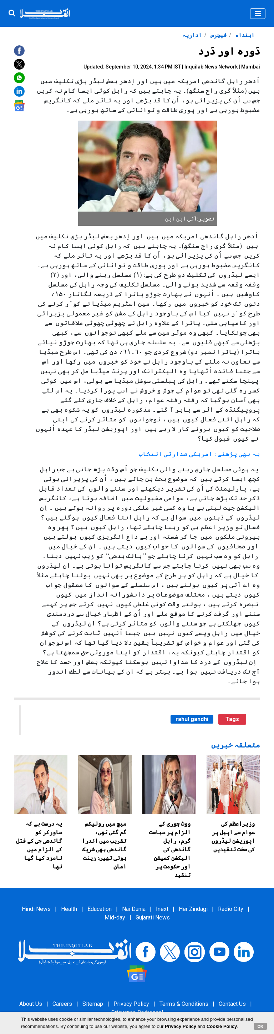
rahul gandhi (192, 719)
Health (69, 909)
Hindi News (36, 909)
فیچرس (218, 35)
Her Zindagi (193, 909)
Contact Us (232, 1003)
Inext (162, 909)
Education (99, 909)
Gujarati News (153, 917)
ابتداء (244, 35)
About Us (30, 1003)
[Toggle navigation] (257, 13)
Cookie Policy (222, 1026)
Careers (62, 1003)
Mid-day (115, 917)
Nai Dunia (134, 909)
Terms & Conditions (183, 1003)
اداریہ (192, 35)
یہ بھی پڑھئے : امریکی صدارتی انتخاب (199, 453)
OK (261, 1026)
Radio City (230, 909)
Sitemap (92, 1003)
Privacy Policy (131, 1003)
